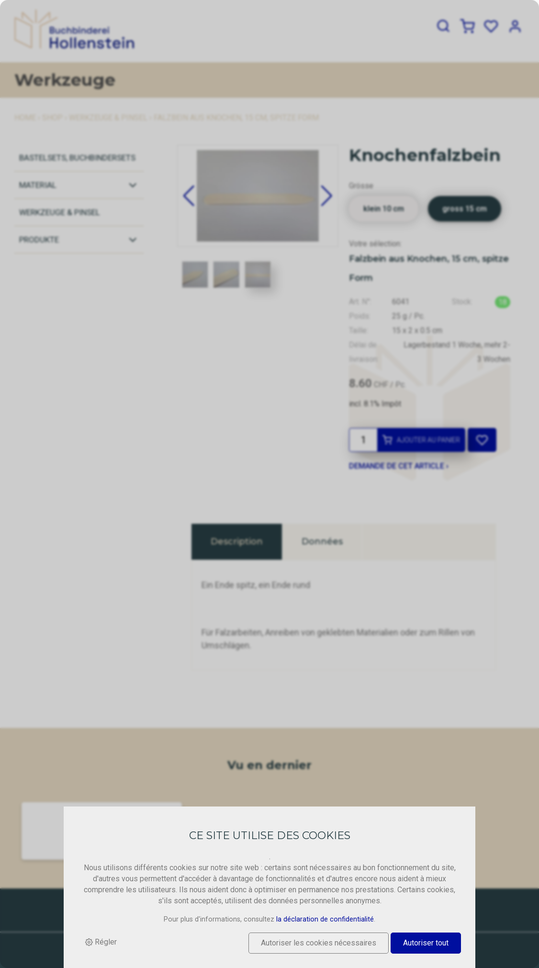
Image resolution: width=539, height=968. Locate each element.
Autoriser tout (426, 942)
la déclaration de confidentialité (325, 920)
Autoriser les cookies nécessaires (318, 942)
